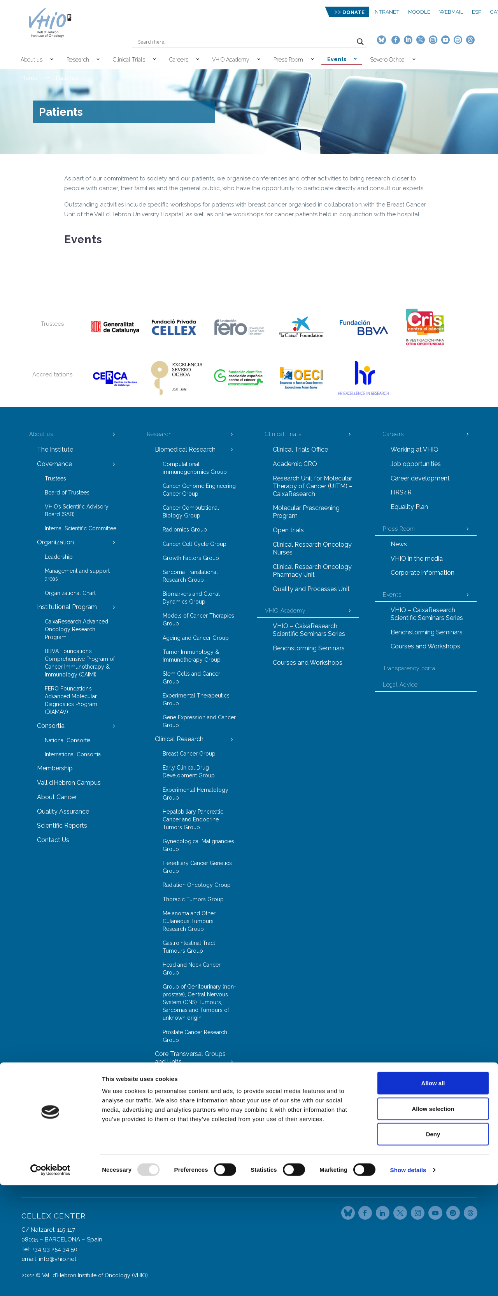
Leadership (59, 557)
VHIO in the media (417, 558)
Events (336, 59)
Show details (408, 1280)
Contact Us (53, 840)
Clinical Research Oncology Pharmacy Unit (312, 570)
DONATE (353, 12)
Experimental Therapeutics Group (196, 699)
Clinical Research (179, 739)
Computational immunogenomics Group (195, 468)
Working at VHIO (414, 449)
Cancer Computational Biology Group (191, 512)
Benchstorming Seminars (309, 648)
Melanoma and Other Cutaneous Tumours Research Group (189, 921)
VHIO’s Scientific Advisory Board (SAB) (77, 510)
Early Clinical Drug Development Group (189, 772)
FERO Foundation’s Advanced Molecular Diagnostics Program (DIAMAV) (71, 700)
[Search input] (245, 41)
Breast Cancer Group (189, 753)
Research (78, 60)
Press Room (288, 60)
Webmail (451, 12)
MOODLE (419, 12)
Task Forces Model (182, 1154)
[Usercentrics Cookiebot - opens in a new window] (50, 1281)
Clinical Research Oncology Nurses (312, 548)
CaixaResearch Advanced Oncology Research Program (76, 629)
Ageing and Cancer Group (196, 638)
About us (31, 60)
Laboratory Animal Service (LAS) (196, 1122)
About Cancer (57, 797)
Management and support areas (77, 575)
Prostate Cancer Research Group (195, 1036)
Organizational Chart (70, 593)
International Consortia (73, 754)
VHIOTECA (176, 1140)
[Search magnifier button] (360, 41)
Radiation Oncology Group (197, 885)
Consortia (51, 725)
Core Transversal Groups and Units (190, 1057)
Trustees (55, 478)
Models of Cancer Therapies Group (198, 620)
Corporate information (422, 572)
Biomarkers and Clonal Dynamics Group (191, 598)
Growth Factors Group (191, 558)
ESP (476, 12)
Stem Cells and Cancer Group (191, 678)
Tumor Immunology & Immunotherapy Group (192, 656)
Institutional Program (67, 607)
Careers (178, 60)
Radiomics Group (185, 529)
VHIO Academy (230, 60)
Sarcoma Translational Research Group (190, 576)
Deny (433, 1244)
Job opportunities (416, 464)
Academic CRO (295, 464)
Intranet (387, 12)
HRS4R (401, 492)
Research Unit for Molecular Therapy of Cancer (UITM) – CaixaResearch (312, 486)
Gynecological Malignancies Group (198, 845)
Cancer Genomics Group (194, 1076)
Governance (54, 464)
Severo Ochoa (387, 60)
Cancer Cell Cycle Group (194, 544)
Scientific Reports (62, 825)
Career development (420, 478)
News (399, 544)
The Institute (55, 449)
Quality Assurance (63, 811)
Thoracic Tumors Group (193, 899)
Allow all (433, 1193)
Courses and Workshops (307, 662)
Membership (55, 768)
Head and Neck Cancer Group (192, 969)
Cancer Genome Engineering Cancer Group (199, 490)
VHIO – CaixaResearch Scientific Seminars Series (309, 629)
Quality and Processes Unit (311, 589)
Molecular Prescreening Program (306, 511)
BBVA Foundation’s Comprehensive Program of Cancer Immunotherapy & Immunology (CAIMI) (80, 663)
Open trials (288, 530)
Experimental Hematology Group (195, 794)
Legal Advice (400, 685)
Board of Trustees (67, 492)
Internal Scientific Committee (80, 528)
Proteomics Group (186, 1104)
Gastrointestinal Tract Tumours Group (189, 947)
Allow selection (433, 1219)
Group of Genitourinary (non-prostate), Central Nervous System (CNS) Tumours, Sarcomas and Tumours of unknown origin (199, 1002)
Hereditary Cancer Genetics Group (197, 867)
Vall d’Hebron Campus (69, 782)
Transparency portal (410, 668)
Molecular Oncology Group (198, 1090)
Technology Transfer (184, 1168)
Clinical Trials (129, 60)
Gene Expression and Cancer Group (199, 721)
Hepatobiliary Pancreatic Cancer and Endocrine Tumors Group (193, 819)
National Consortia (68, 740)
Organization (55, 542)
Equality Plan (409, 506)
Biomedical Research (185, 449)
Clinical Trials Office (300, 449)
